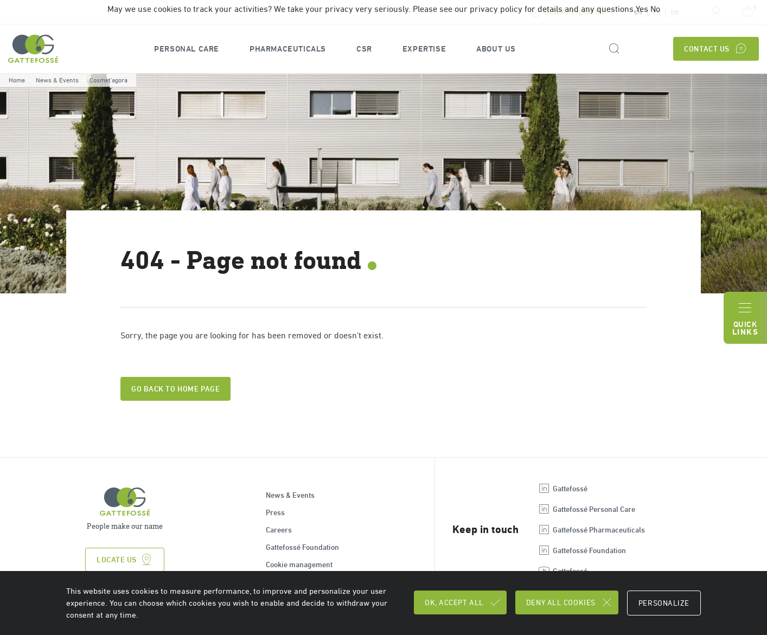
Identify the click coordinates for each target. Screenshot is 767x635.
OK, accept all (463, 602)
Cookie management (299, 564)
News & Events (57, 80)
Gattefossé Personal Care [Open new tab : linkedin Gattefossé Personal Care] (586, 509)
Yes (642, 9)
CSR (364, 49)
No (655, 9)
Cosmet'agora (108, 80)
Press (275, 512)
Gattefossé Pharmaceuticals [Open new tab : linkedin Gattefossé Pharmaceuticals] (591, 529)
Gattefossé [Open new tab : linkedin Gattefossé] (562, 488)
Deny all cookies (569, 602)
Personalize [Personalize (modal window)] (663, 603)
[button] (186, 49)
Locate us (125, 559)
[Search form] (614, 49)
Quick (745, 318)
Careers (279, 530)
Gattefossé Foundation (302, 547)
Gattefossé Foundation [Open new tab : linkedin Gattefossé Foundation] (582, 550)
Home (17, 80)
